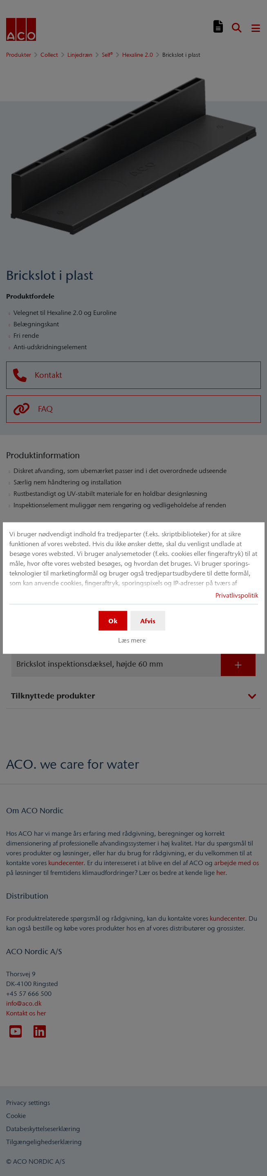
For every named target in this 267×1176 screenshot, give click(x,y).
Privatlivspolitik (236, 595)
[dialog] (134, 588)
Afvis (147, 620)
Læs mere (132, 640)
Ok (112, 620)
